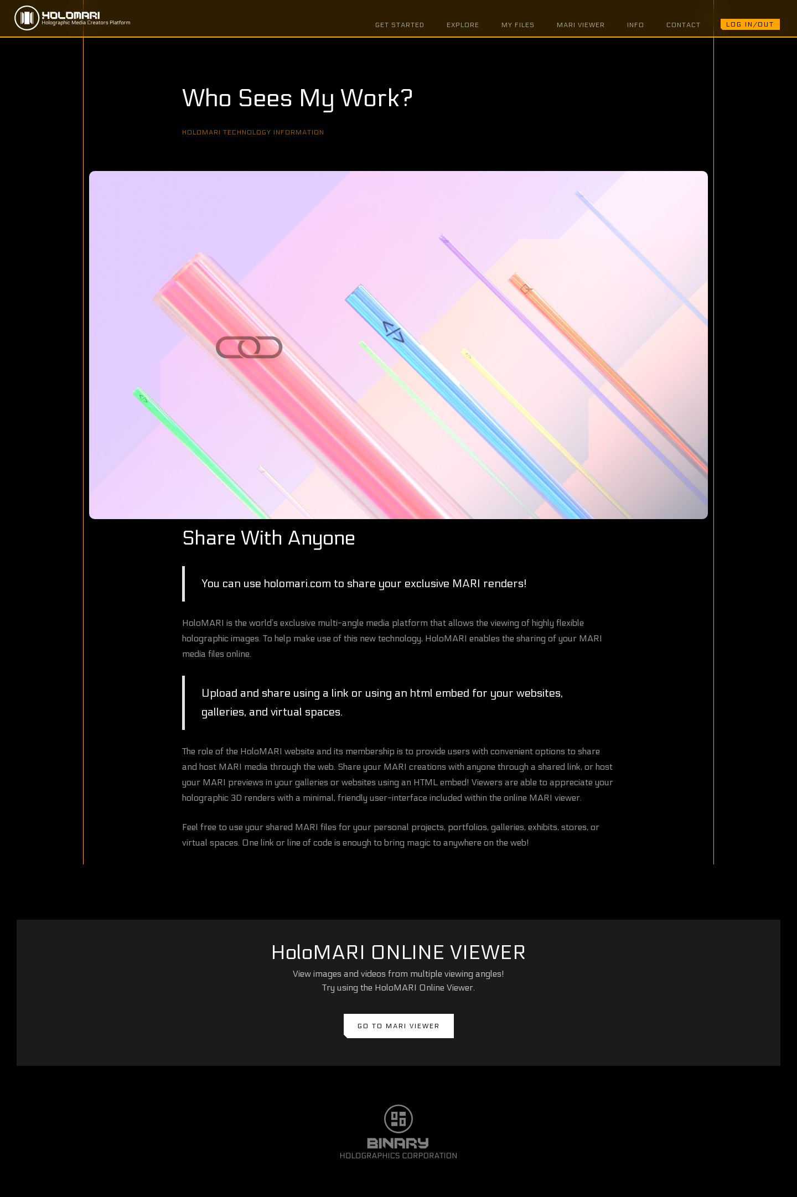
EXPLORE (463, 25)
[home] (72, 18)
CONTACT (683, 25)
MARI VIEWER (581, 25)
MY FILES (518, 25)
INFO (635, 25)
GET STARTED (400, 25)
